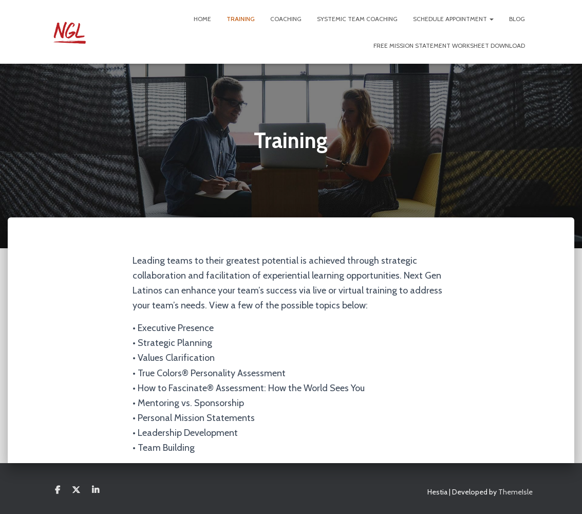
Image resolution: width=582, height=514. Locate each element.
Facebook (57, 490)
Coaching (286, 19)
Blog (517, 19)
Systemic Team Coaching (357, 19)
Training (241, 19)
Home (202, 19)
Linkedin (95, 490)
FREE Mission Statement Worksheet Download (449, 45)
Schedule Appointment (453, 19)
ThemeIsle (515, 492)
